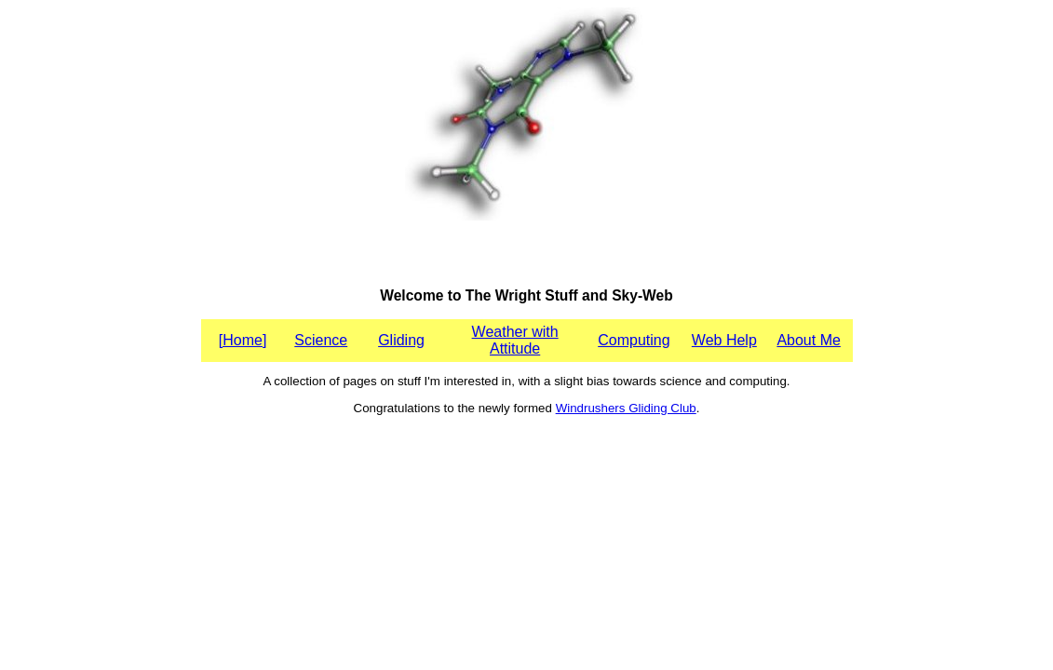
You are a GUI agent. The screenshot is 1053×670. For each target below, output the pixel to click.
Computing (633, 340)
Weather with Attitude (515, 340)
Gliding (401, 340)
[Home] (243, 340)
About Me (808, 340)
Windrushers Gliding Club (626, 408)
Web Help (724, 340)
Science (320, 340)
